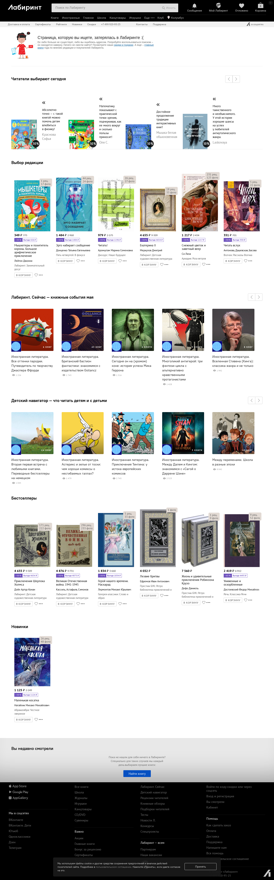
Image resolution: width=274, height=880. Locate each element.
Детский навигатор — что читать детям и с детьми (59, 400)
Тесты (144, 815)
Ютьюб (13, 831)
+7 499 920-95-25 (110, 24)
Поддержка (159, 24)
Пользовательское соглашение (227, 859)
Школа (101, 17)
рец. (44, 180)
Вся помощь (214, 853)
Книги (55, 17)
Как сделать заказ (218, 825)
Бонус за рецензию (88, 849)
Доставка (212, 836)
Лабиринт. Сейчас (152, 787)
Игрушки (135, 17)
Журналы (81, 798)
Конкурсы (147, 826)
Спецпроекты (149, 831)
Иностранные (71, 17)
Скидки (91, 24)
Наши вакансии (151, 855)
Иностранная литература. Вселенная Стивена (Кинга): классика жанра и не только (233, 361)
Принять (200, 866)
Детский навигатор (153, 792)
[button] (229, 79)
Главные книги (85, 844)
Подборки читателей (154, 809)
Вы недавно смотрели (32, 748)
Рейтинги (61, 24)
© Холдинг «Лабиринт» (223, 871)
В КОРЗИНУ (23, 275)
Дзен (12, 842)
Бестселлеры (24, 498)
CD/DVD (80, 815)
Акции (79, 838)
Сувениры (81, 820)
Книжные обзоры (152, 803)
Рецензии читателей (154, 798)
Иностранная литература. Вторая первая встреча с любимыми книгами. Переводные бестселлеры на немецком (30, 469)
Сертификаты (43, 24)
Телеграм (15, 848)
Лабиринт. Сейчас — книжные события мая (52, 297)
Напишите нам (216, 848)
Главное (88, 17)
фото (46, 184)
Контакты (142, 24)
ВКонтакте (16, 820)
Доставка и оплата (19, 24)
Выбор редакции (27, 162)
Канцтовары (118, 17)
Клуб (160, 17)
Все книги (81, 787)
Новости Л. (148, 820)
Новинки (19, 626)
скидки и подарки (123, 45)
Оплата (211, 831)
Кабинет (212, 807)
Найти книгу (137, 774)
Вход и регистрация (220, 796)
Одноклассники (19, 837)
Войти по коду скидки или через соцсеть (229, 789)
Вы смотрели (215, 802)
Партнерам (148, 849)
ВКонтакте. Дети (20, 825)
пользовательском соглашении (113, 866)
